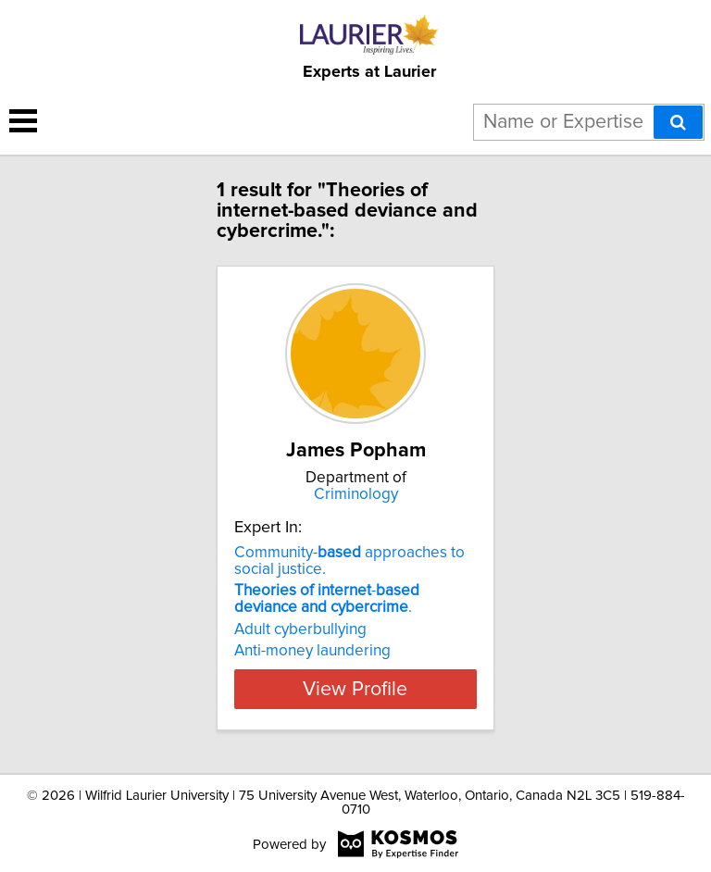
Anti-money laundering (312, 650)
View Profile (355, 689)
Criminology (356, 494)
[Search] (678, 122)
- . (326, 599)
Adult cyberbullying (300, 629)
